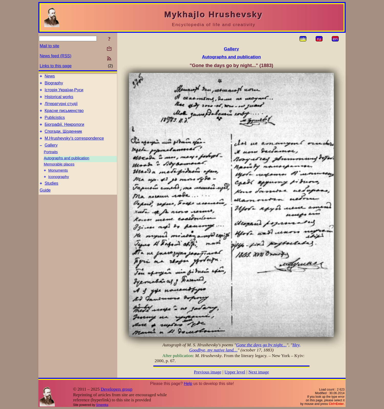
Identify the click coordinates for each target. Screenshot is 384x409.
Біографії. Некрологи (64, 130)
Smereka (102, 405)
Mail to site (49, 46)
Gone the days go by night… (261, 344)
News (50, 77)
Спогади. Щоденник (63, 138)
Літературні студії (61, 107)
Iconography (58, 187)
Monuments (58, 180)
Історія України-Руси (64, 92)
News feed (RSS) (55, 56)
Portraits (51, 160)
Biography (54, 84)
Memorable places (59, 173)
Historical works (59, 100)
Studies (51, 194)
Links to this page (56, 66)
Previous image (207, 372)
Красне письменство (64, 115)
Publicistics (55, 123)
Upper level (235, 372)
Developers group (116, 389)
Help (188, 383)
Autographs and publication (66, 166)
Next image (258, 372)
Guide (45, 201)
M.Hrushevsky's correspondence (74, 146)
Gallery (51, 153)
